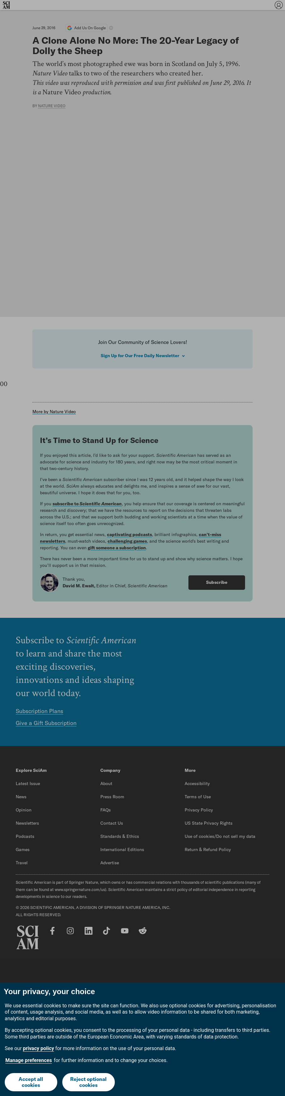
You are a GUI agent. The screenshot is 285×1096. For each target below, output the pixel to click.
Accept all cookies (31, 1082)
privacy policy (38, 1048)
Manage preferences (28, 1060)
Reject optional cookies (88, 1082)
